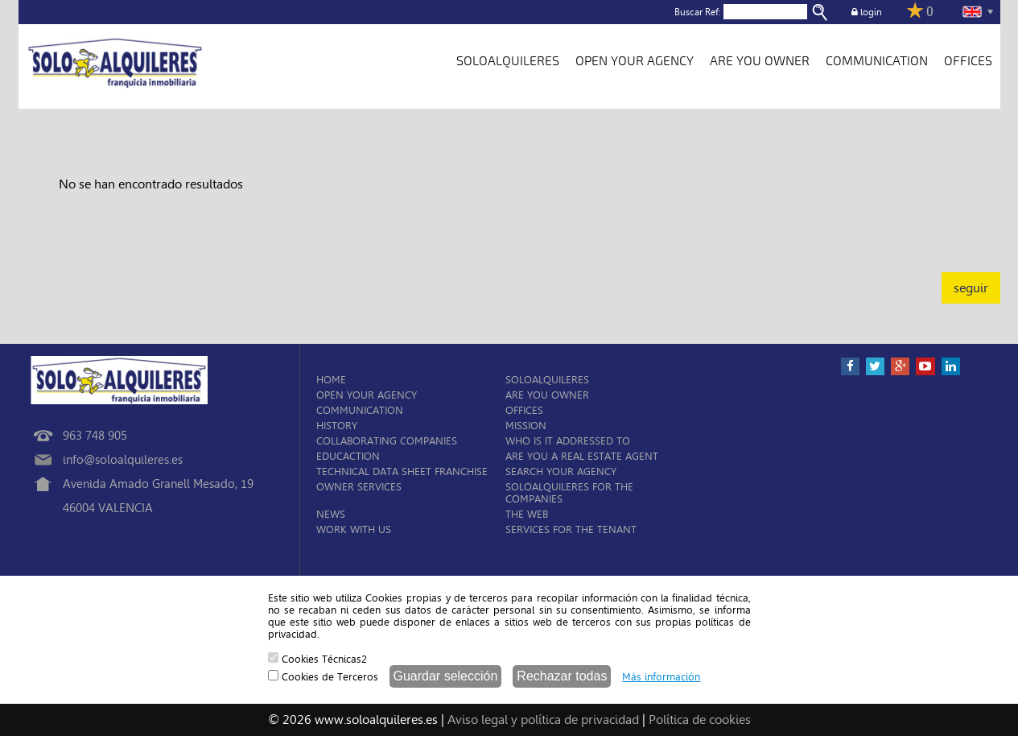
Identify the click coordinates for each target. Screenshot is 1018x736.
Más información (661, 677)
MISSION (525, 426)
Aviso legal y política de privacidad (543, 719)
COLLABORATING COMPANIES (386, 441)
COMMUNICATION (877, 61)
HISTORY (336, 426)
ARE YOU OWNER (760, 61)
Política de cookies (700, 719)
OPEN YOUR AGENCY (634, 61)
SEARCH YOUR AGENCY (560, 471)
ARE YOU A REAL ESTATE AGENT (581, 456)
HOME (331, 380)
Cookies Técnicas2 (317, 658)
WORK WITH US (353, 529)
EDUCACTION (348, 456)
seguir (971, 288)
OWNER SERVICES (359, 487)
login (866, 12)
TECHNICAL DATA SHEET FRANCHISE (402, 471)
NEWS (330, 514)
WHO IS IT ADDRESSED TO (567, 441)
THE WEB (526, 514)
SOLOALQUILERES (507, 61)
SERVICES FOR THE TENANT (571, 529)
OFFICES (968, 61)
